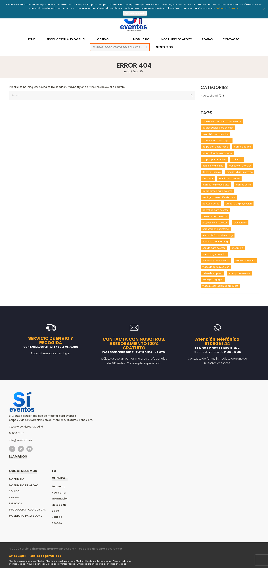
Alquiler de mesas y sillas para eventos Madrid (51, 563)
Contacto (227, 39)
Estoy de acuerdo (135, 13)
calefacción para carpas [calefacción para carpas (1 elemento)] (216, 140)
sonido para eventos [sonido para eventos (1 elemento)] (213, 247)
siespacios (164, 47)
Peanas (204, 39)
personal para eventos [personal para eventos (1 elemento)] (214, 216)
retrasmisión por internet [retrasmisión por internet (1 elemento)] (215, 228)
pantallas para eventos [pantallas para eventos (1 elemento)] (215, 210)
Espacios (15, 503)
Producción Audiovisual (67, 39)
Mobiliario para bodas (25, 516)
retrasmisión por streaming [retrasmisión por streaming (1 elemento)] (217, 235)
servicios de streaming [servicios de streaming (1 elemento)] (215, 241)
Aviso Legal (17, 556)
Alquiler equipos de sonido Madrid (26, 560)
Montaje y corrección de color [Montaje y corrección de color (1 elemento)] (218, 197)
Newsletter (59, 492)
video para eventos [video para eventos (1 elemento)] (239, 273)
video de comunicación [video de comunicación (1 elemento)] (215, 266)
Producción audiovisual (27, 509)
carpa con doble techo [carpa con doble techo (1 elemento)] (215, 146)
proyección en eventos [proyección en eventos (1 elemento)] (214, 222)
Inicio (127, 71)
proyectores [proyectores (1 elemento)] (240, 222)
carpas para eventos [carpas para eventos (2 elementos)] (214, 159)
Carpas (103, 39)
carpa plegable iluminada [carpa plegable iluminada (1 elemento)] (217, 153)
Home (34, 39)
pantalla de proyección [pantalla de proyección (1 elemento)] (239, 203)
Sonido (14, 491)
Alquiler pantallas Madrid (98, 560)
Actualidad (210, 95)
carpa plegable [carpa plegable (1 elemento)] (242, 146)
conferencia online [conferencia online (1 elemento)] (212, 165)
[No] (263, 9)
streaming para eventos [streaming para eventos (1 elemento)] (215, 260)
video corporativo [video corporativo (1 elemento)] (245, 260)
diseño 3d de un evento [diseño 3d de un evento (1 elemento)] (240, 172)
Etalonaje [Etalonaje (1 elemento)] (207, 178)
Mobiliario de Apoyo (173, 39)
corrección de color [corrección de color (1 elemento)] (240, 165)
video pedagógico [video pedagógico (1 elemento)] (212, 279)
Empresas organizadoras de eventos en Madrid (101, 563)
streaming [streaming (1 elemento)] (237, 247)
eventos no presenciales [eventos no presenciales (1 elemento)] (215, 184)
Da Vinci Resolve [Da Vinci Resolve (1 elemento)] (211, 172)
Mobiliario (139, 39)
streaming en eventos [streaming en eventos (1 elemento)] (214, 254)
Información (60, 498)
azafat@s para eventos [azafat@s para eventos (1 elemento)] (215, 134)
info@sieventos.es (20, 440)
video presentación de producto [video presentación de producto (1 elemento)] (220, 285)
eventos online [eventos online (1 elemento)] (243, 184)
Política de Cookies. (227, 8)
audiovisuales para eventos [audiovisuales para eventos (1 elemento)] (218, 127)
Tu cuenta (59, 486)
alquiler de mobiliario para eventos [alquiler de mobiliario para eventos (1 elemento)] (221, 121)
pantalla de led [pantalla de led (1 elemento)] (210, 203)
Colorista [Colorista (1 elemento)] (237, 159)
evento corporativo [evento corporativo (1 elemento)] (229, 178)
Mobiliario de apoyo (24, 485)
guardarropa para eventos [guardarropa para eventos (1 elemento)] (217, 191)
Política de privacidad (45, 556)
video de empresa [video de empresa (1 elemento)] (212, 273)
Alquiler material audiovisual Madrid (64, 560)
